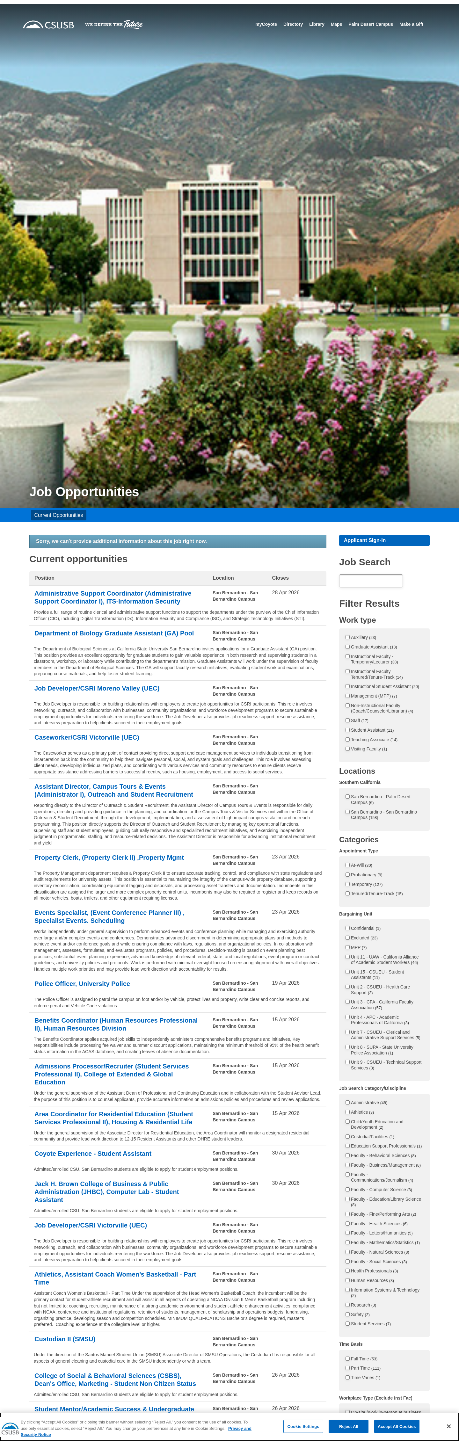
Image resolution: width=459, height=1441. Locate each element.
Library (316, 24)
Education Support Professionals (386, 1145)
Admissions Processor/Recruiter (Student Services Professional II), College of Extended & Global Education (111, 1074)
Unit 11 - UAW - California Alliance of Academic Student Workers (385, 959)
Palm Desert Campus (370, 24)
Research (363, 1304)
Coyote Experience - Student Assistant (92, 1153)
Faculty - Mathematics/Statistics (385, 1242)
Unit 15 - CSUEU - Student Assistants (377, 974)
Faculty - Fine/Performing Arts (383, 1214)
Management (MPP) (374, 696)
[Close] (449, 1433)
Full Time (364, 1358)
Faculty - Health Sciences (379, 1223)
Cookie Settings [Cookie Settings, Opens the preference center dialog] (303, 1433)
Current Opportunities (58, 515)
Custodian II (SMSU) (64, 1339)
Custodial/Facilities (372, 1136)
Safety (360, 1314)
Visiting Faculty (369, 748)
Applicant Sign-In (365, 540)
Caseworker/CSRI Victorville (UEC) (86, 737)
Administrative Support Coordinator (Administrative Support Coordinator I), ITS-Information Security (112, 597)
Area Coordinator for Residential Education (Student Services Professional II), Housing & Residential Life (113, 1118)
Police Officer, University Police (82, 983)
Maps (336, 24)
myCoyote (266, 24)
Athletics (362, 1112)
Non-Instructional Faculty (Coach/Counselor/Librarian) (382, 708)
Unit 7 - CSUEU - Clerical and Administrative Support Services (385, 1035)
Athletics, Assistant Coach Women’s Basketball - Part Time (115, 1278)
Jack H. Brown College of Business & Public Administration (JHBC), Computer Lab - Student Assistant (106, 1191)
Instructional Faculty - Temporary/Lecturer (374, 659)
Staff (359, 720)
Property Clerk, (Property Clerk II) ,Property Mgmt (109, 857)
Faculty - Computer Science (381, 1189)
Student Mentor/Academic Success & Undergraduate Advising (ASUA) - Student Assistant (114, 1413)
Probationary (366, 874)
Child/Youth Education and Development (377, 1124)
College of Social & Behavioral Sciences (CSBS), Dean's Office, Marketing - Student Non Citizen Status (115, 1379)
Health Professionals (374, 1270)
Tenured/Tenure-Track (377, 893)
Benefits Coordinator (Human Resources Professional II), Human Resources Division (116, 1024)
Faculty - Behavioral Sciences (383, 1155)
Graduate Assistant (374, 646)
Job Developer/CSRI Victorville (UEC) (90, 1225)
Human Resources (372, 1280)
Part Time (366, 1368)
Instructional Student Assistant (385, 686)
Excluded (364, 937)
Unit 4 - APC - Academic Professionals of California (380, 1020)
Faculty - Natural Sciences (380, 1252)
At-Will (361, 865)
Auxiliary (363, 637)
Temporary (366, 884)
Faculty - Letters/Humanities (382, 1232)
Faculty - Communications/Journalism (382, 1177)
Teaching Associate (374, 739)
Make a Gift (411, 24)
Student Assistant (372, 730)
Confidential (366, 928)
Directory (293, 24)
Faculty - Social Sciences (379, 1261)
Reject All (348, 1433)
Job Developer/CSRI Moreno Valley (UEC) (96, 688)
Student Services (371, 1323)
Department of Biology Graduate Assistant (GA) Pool (114, 633)
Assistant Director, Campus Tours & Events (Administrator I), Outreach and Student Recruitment (113, 790)
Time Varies (365, 1377)
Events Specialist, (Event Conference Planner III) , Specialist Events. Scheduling (109, 916)
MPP (359, 947)
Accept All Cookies (397, 1433)
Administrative (369, 1102)
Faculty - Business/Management (386, 1165)
